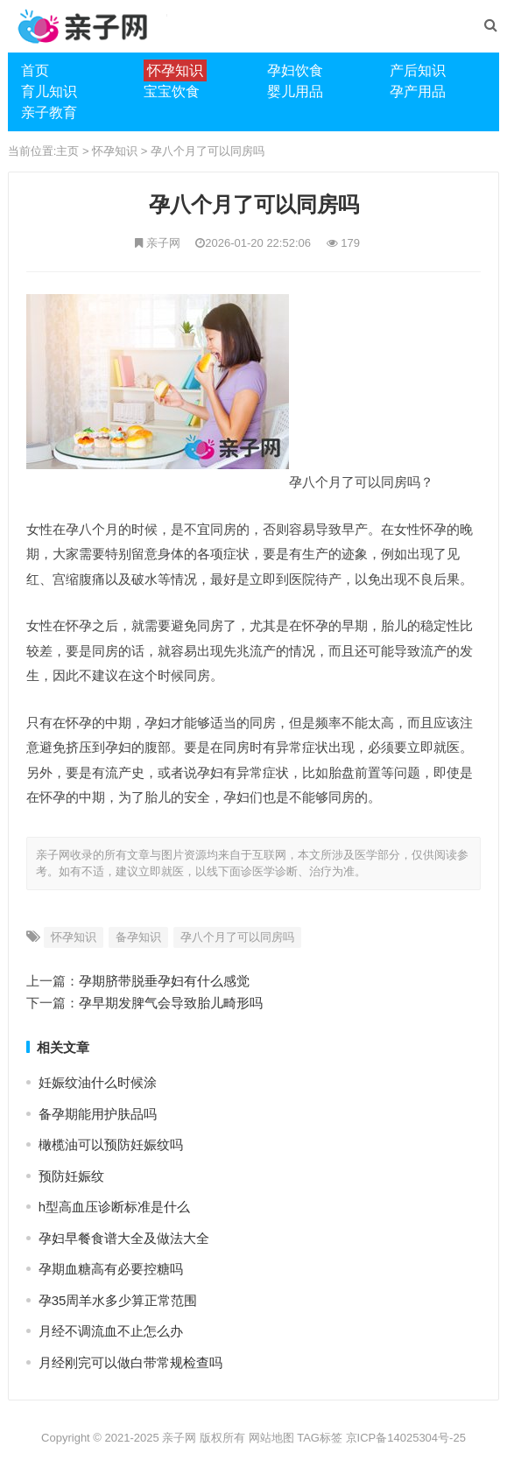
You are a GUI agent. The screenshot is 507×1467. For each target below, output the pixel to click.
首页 (35, 70)
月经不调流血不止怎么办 (111, 1330)
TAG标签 (319, 1437)
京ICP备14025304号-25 (406, 1437)
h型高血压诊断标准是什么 (114, 1206)
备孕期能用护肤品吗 (98, 1113)
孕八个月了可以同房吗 (207, 151)
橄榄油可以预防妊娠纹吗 (111, 1144)
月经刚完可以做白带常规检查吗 (130, 1362)
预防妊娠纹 (71, 1176)
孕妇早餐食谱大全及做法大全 (124, 1238)
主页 (67, 151)
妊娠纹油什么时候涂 (98, 1082)
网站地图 (271, 1437)
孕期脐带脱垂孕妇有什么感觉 (164, 980)
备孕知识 (138, 937)
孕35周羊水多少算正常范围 (118, 1300)
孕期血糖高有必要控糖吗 (111, 1268)
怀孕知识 (114, 151)
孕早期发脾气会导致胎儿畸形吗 (171, 1002)
